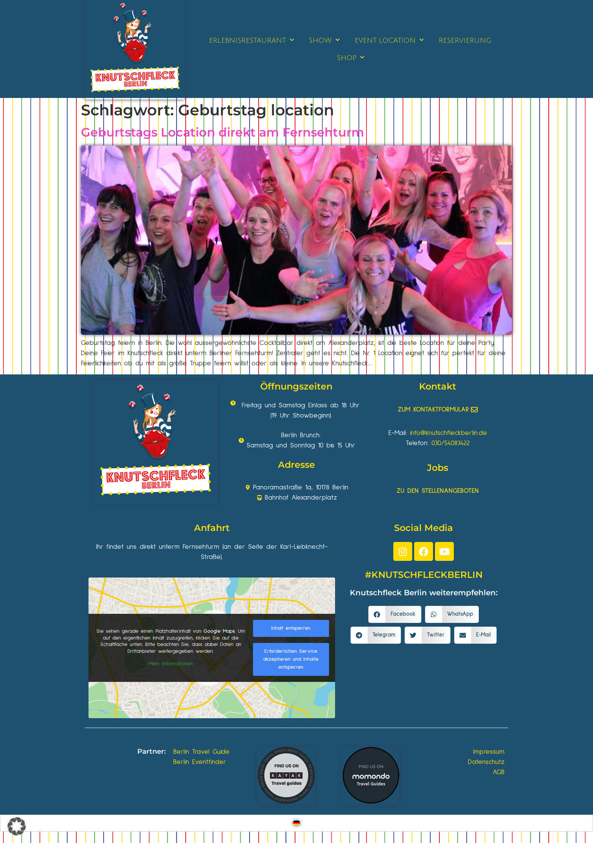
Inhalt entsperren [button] (290, 628)
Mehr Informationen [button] (171, 663)
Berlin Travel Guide (201, 751)
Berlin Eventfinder (199, 762)
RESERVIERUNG (465, 40)
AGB (499, 772)
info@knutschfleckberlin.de (448, 433)
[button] (394, 614)
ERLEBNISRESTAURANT (251, 40)
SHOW (324, 40)
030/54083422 (451, 443)
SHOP (350, 57)
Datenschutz (486, 762)
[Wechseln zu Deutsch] (296, 823)
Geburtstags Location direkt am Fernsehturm (222, 132)
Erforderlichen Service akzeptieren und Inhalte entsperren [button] (290, 659)
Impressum (489, 751)
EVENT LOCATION (389, 40)
